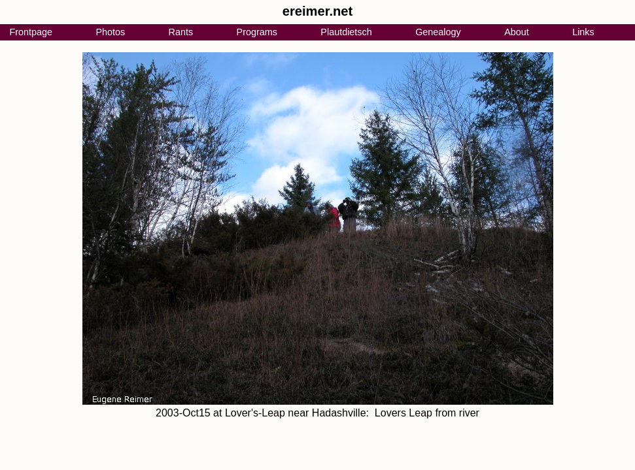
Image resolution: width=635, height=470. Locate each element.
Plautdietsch (345, 32)
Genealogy (438, 32)
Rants (181, 32)
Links (583, 32)
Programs (257, 32)
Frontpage (30, 32)
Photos (110, 32)
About (516, 32)
